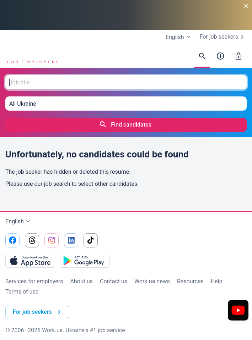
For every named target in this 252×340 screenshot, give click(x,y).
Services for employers (34, 281)
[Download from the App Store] (30, 260)
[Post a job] (220, 56)
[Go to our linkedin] (71, 240)
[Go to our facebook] (12, 240)
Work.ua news (152, 281)
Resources (190, 281)
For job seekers (223, 37)
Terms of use (21, 291)
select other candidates (107, 183)
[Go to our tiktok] (91, 240)
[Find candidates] (202, 56)
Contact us (113, 281)
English (18, 221)
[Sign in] (238, 56)
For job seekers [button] (38, 312)
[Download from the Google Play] (85, 260)
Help (216, 281)
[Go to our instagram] (51, 240)
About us (81, 281)
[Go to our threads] (32, 240)
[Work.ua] (32, 56)
